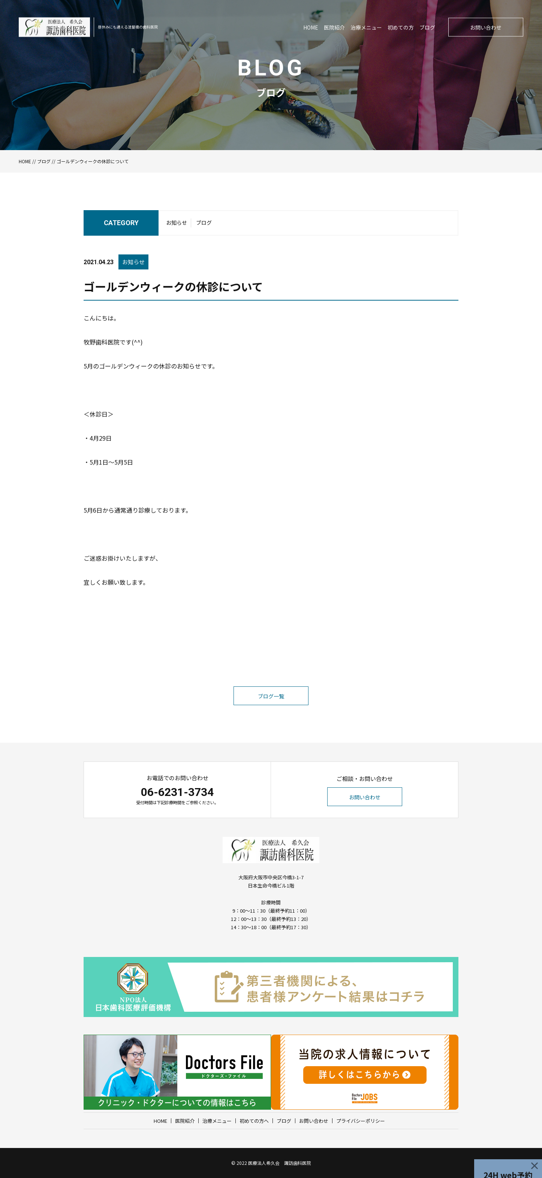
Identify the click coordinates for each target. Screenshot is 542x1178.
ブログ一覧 (271, 712)
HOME (25, 161)
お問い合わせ (364, 797)
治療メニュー (217, 1120)
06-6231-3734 (177, 792)
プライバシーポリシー (360, 1120)
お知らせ (176, 225)
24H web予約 (508, 1161)
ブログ (44, 161)
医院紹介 (185, 1120)
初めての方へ (254, 1120)
